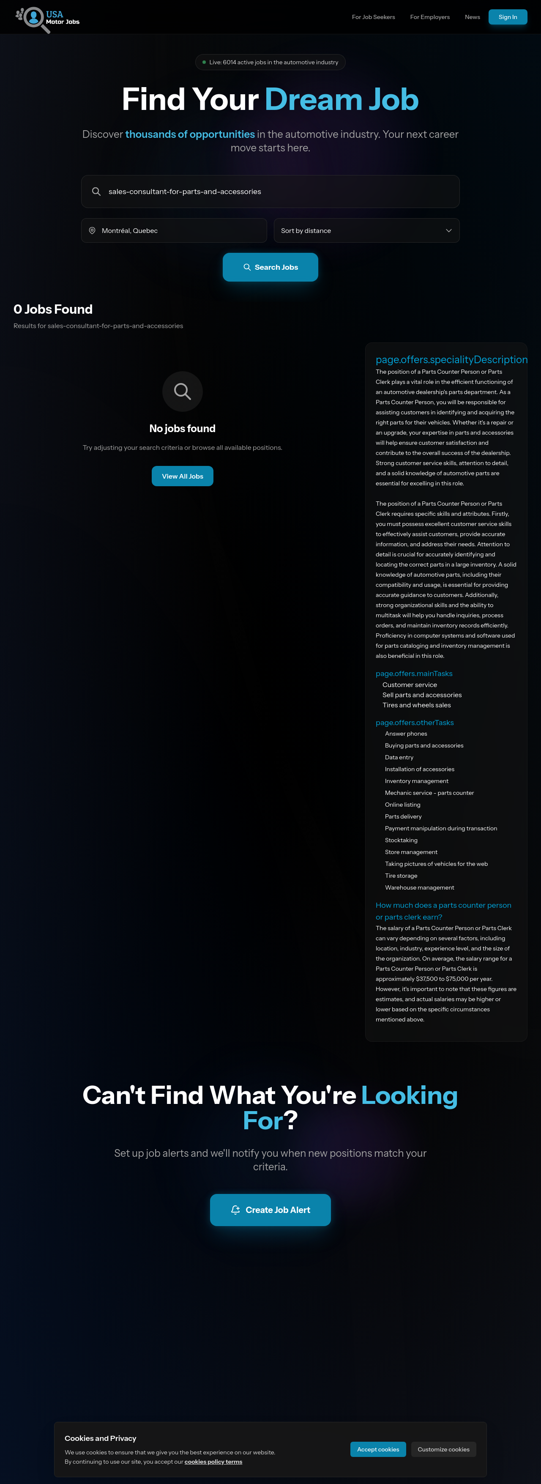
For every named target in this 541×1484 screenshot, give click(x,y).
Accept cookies (378, 1449)
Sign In (508, 17)
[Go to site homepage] (47, 16)
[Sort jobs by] (367, 230)
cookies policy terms (214, 1461)
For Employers (430, 17)
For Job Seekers (373, 17)
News (472, 17)
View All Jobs (182, 476)
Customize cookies (444, 1449)
